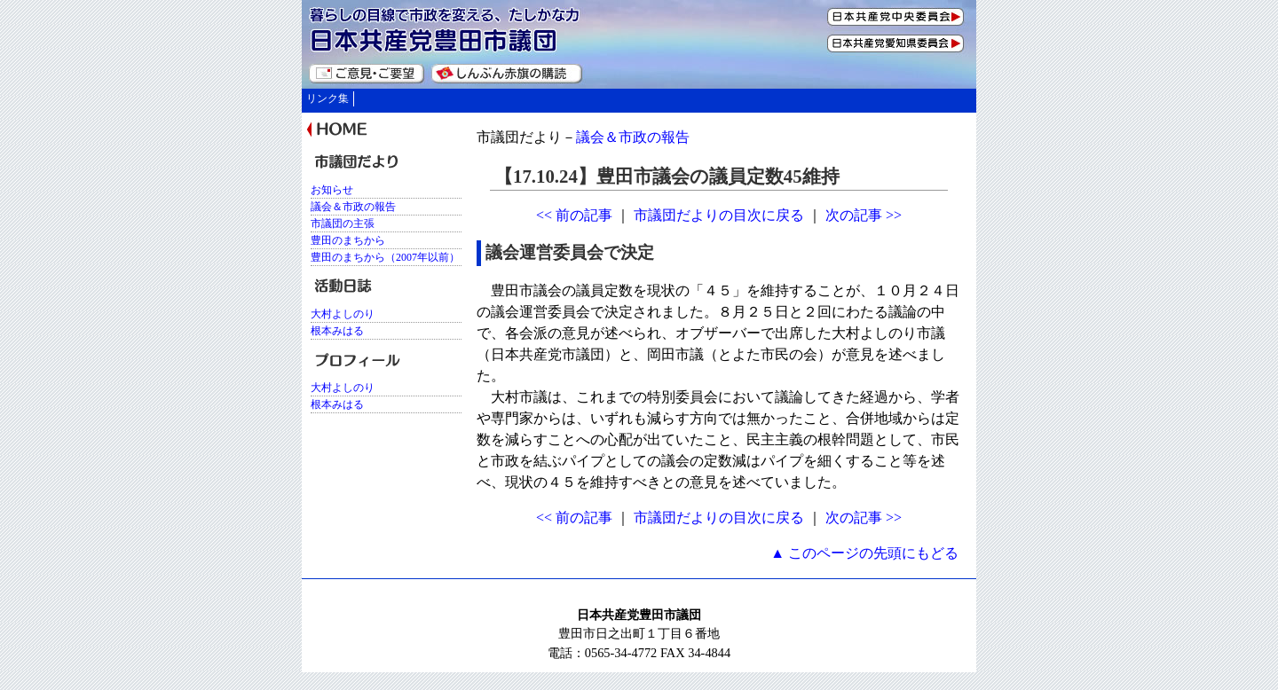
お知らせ (332, 190)
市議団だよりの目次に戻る (719, 215)
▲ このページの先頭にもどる (864, 553)
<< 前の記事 (574, 215)
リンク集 (327, 98)
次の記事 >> (863, 215)
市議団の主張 (343, 223)
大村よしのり (343, 314)
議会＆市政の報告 (633, 137)
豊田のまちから (348, 240)
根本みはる (337, 331)
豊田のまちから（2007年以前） (385, 257)
